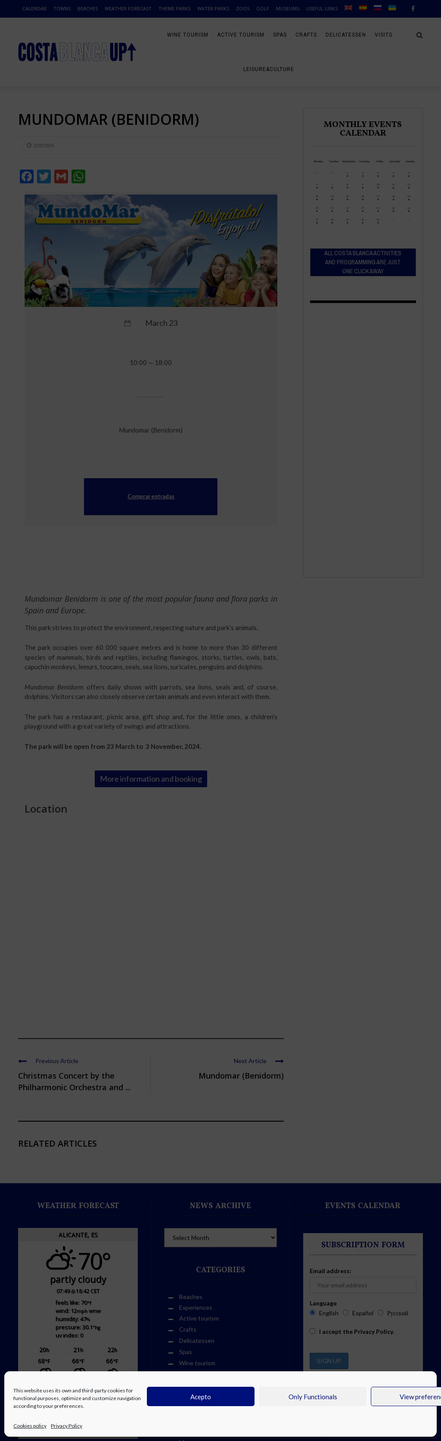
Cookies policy (30, 1425)
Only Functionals (313, 1397)
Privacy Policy (66, 1425)
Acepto (200, 1397)
